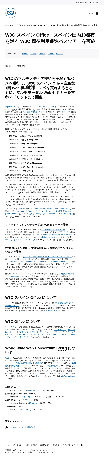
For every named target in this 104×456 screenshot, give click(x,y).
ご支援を (34, 445)
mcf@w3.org (32, 403)
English (25, 53)
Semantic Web (11, 262)
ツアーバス (66, 112)
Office (9, 327)
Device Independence (27, 262)
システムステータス (68, 445)
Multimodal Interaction (59, 262)
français (34, 53)
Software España (25, 211)
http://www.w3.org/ (12, 107)
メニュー (94, 13)
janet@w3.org (25, 397)
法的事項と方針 (45, 445)
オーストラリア (60, 329)
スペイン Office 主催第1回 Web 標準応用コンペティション (47, 256)
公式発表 (20, 25)
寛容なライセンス (34, 452)
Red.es (22, 209)
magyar (51, 53)
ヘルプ (26, 445)
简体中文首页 (94, 2)
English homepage (81, 2)
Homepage (9, 25)
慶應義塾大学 (54, 366)
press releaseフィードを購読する (22, 427)
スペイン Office (46, 107)
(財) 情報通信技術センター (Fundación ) (53, 209)
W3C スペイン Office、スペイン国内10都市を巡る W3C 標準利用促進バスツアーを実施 (65, 25)
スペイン (64, 334)
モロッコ (55, 334)
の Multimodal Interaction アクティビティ (54, 235)
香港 (12, 334)
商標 (19, 452)
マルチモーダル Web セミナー (53, 229)
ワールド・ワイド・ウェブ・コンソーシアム (32, 450)
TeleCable (39, 211)
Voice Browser (42, 262)
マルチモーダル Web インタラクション (20, 240)
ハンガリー (20, 334)
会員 (37, 376)
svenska (59, 53)
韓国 (48, 334)
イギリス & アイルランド (22, 337)
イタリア (41, 334)
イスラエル (31, 334)
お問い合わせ (16, 445)
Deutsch (42, 53)
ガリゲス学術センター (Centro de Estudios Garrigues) (50, 214)
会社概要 (56, 445)
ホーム (7, 445)
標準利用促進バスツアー (34, 112)
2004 (28, 25)
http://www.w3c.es (50, 310)
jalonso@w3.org (33, 390)
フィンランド (45, 332)
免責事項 (13, 452)
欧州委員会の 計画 (46, 237)
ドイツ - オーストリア (60, 332)
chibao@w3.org (25, 410)
